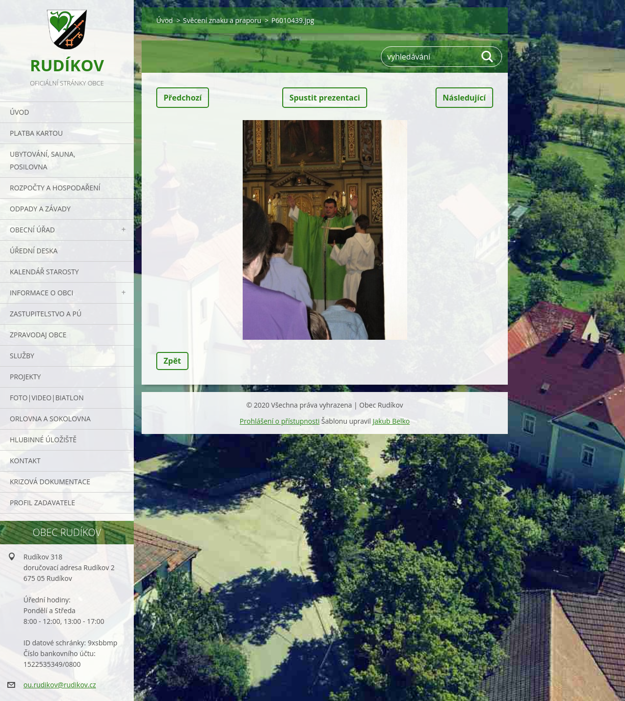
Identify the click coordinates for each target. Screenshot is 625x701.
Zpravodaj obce (38, 334)
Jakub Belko (391, 421)
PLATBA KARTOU (36, 133)
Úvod (19, 112)
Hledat (487, 56)
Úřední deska (34, 250)
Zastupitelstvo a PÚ (46, 313)
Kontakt (25, 460)
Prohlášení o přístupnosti (280, 421)
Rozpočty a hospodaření (55, 187)
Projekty (25, 376)
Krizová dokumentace (50, 481)
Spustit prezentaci (325, 97)
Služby (22, 355)
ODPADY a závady (40, 208)
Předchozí (183, 97)
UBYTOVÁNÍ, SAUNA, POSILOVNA (42, 160)
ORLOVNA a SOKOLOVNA (50, 418)
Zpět (172, 360)
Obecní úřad (32, 229)
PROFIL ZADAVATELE (42, 502)
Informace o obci (41, 292)
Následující (464, 97)
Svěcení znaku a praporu (222, 20)
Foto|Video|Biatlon (46, 397)
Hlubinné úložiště (43, 439)
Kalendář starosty (44, 271)
